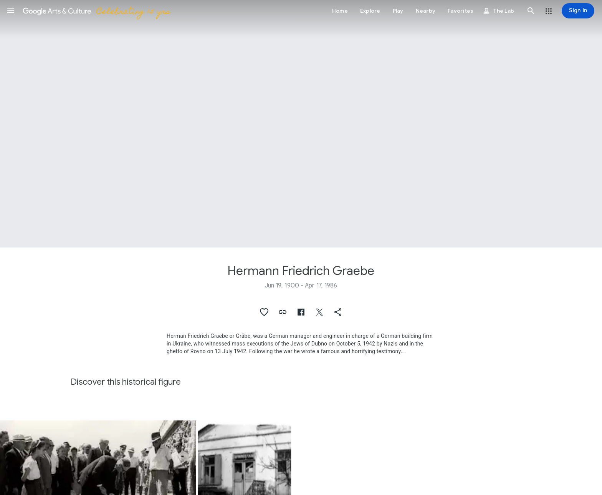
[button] (11, 11)
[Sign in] (578, 10)
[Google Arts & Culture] (96, 11)
